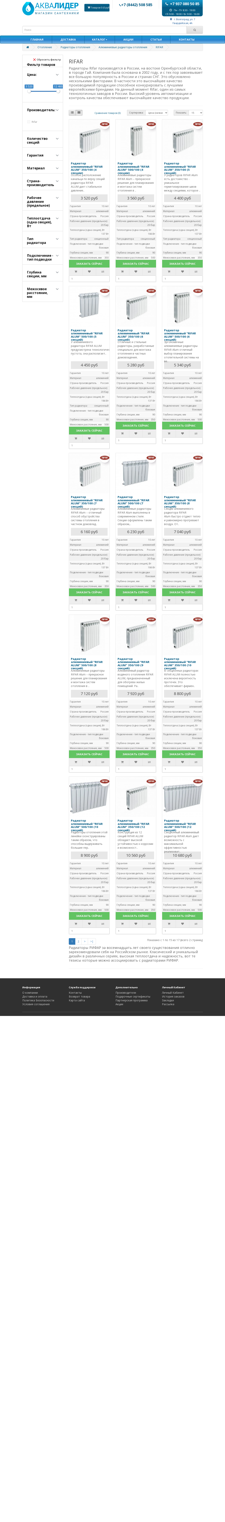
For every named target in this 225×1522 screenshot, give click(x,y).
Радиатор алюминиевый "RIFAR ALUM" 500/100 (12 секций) (180, 825)
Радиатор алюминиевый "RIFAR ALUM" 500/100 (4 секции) (133, 168)
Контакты (75, 992)
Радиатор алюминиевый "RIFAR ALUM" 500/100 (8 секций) (87, 663)
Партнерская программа (131, 1000)
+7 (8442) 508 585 (135, 4)
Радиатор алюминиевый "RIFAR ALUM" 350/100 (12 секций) (133, 825)
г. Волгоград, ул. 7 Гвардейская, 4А (182, 21)
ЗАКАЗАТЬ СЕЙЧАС (89, 263)
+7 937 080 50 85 (182, 3)
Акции (119, 1004)
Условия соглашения (36, 1004)
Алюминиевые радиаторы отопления (123, 47)
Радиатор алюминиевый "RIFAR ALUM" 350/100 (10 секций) (180, 663)
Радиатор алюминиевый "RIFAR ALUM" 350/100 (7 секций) (87, 501)
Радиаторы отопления (75, 47)
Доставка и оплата (34, 996)
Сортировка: (136, 112)
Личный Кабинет (173, 992)
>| (91, 941)
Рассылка (168, 1004)
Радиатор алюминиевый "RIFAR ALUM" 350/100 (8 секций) (180, 501)
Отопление (44, 47)
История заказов (173, 996)
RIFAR (159, 47)
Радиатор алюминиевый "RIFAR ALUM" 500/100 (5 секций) (87, 335)
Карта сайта (77, 1000)
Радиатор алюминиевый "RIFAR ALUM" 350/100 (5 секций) (180, 168)
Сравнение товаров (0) (107, 113)
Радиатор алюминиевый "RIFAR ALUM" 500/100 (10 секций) (87, 825)
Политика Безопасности (38, 1000)
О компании (30, 992)
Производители (125, 992)
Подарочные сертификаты (132, 996)
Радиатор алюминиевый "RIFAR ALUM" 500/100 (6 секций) (180, 335)
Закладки (168, 1000)
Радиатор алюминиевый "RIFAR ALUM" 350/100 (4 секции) (87, 168)
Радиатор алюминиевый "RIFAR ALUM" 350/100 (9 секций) (133, 663)
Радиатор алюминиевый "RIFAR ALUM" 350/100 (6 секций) (133, 335)
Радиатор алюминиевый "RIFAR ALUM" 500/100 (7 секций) (133, 501)
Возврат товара (79, 996)
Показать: (181, 112)
